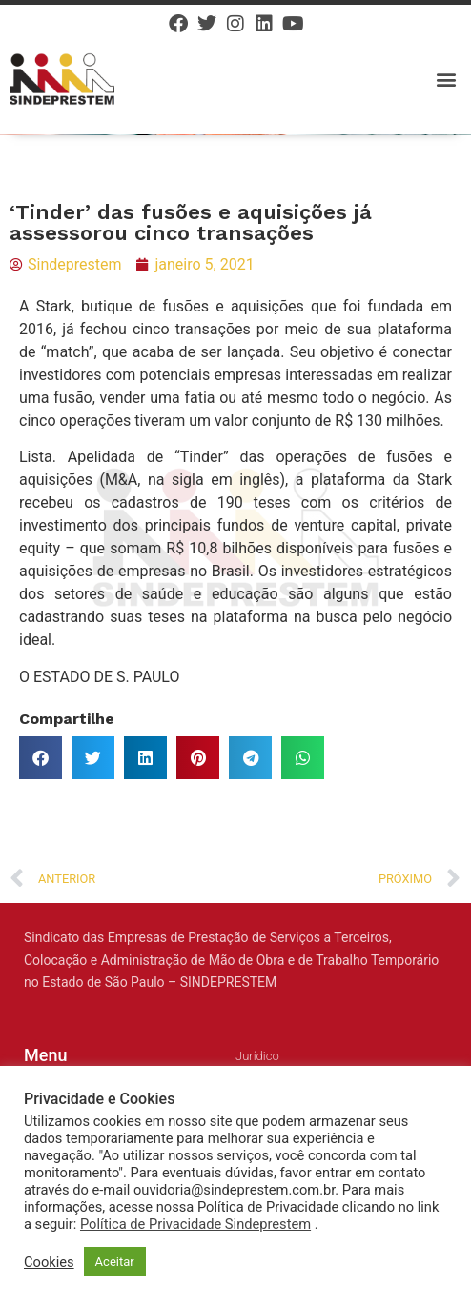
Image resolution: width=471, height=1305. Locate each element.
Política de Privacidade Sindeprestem (195, 1224)
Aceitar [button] (114, 1262)
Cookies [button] (49, 1262)
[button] (445, 78)
